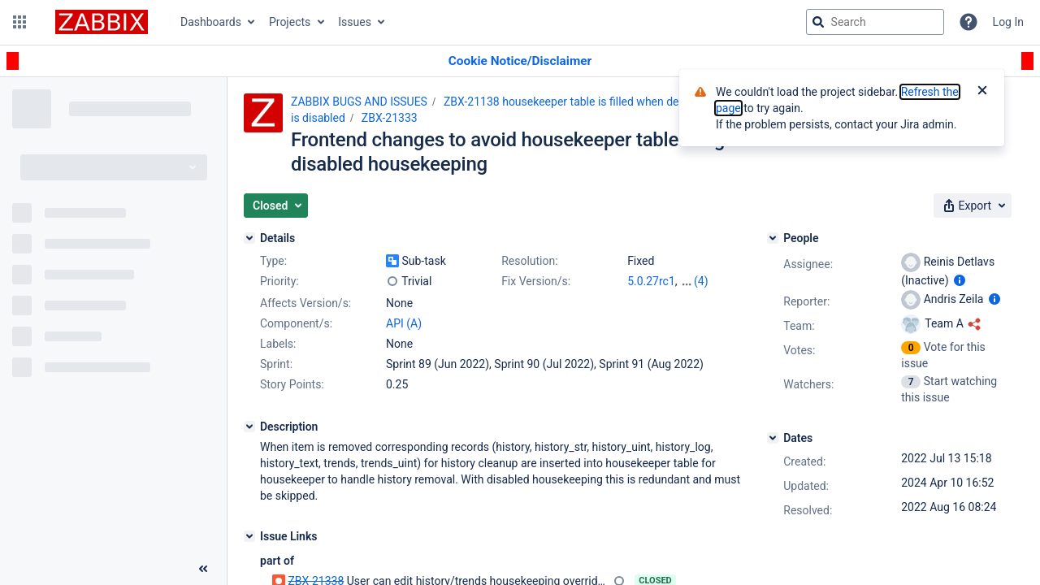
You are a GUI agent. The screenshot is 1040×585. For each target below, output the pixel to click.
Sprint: (276, 364)
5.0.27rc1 (651, 281)
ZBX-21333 (390, 117)
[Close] (982, 92)
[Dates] (772, 438)
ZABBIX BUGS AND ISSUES (359, 101)
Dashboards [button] (210, 21)
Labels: (278, 343)
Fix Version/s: (535, 281)
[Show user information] (959, 280)
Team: (798, 325)
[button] (19, 22)
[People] (772, 238)
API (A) (404, 323)
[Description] (249, 426)
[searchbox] (875, 22)
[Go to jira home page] (101, 22)
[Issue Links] (249, 536)
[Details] (249, 238)
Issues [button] (354, 21)
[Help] (969, 22)
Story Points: (292, 384)
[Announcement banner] (520, 61)
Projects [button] (289, 21)
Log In (1008, 21)
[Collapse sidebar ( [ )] (203, 569)
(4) (701, 281)
